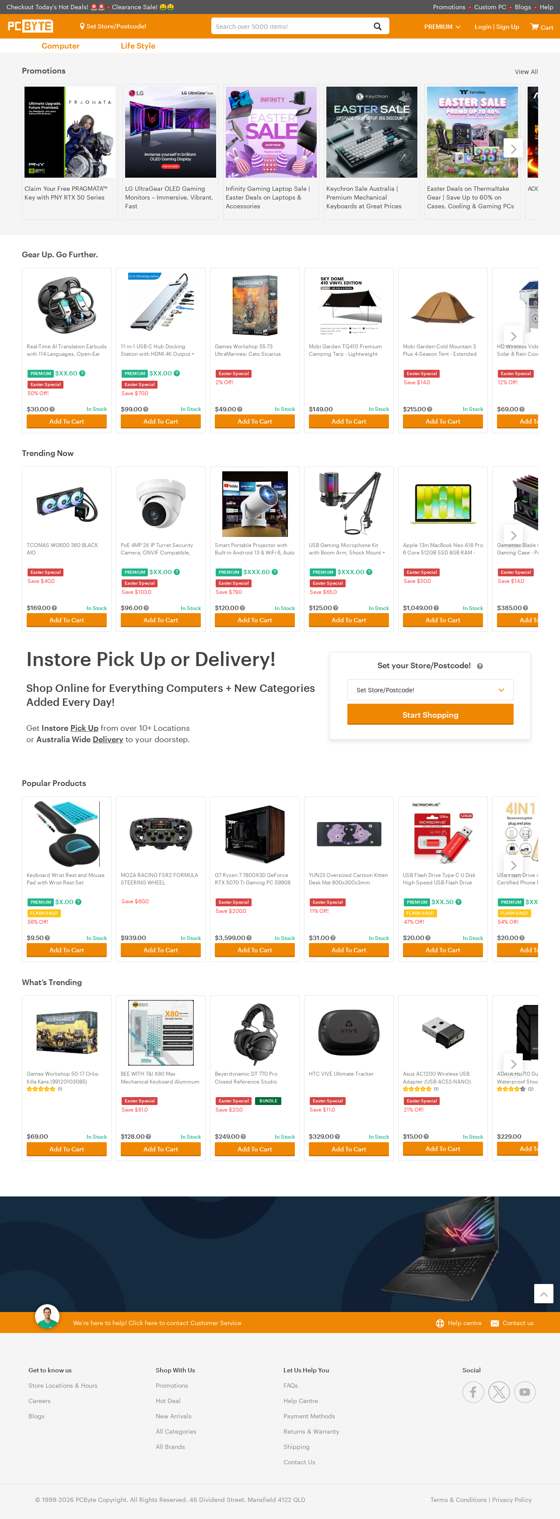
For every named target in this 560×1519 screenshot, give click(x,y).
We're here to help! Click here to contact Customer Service (157, 1320)
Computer (61, 45)
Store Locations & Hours (63, 1382)
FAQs (291, 1382)
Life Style (138, 45)
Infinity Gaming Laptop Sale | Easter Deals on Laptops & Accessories (268, 197)
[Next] (513, 148)
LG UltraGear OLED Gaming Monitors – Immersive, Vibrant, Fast (169, 197)
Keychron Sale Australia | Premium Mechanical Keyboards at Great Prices (364, 197)
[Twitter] (501, 1398)
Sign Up (507, 26)
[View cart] (534, 26)
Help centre (465, 1320)
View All (526, 71)
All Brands (170, 1444)
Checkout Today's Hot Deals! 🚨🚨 (57, 7)
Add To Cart (66, 421)
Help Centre (301, 1398)
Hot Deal (168, 1398)
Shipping (297, 1444)
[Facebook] (475, 1398)
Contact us (518, 1320)
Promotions (449, 7)
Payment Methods (309, 1413)
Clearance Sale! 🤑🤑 (143, 7)
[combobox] (300, 26)
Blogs (523, 7)
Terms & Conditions (458, 1497)
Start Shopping (430, 713)
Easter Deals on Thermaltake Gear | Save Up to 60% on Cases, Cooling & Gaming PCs (470, 197)
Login (483, 26)
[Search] (378, 27)
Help (546, 7)
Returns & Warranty (311, 1428)
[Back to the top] (543, 1291)
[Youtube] (526, 1398)
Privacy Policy (512, 1497)
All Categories (176, 1428)
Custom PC (490, 7)
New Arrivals (174, 1413)
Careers (39, 1398)
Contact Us (299, 1459)
